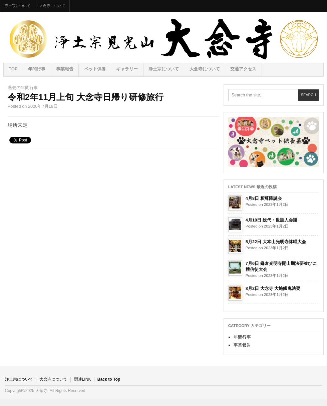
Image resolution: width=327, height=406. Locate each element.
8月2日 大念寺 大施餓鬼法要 (273, 288)
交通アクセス (243, 68)
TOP (13, 68)
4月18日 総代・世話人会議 (271, 220)
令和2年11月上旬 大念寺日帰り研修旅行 (86, 97)
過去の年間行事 (23, 87)
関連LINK (82, 379)
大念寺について (52, 6)
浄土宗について (17, 6)
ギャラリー (127, 68)
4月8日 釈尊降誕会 (264, 198)
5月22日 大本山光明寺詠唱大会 (276, 241)
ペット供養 (95, 68)
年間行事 (36, 68)
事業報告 (64, 68)
